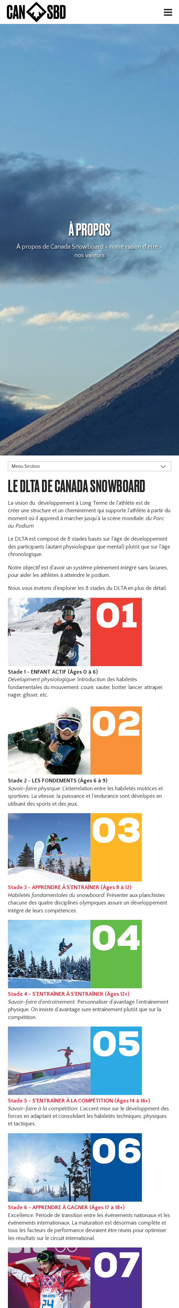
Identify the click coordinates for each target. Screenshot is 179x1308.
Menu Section (26, 466)
